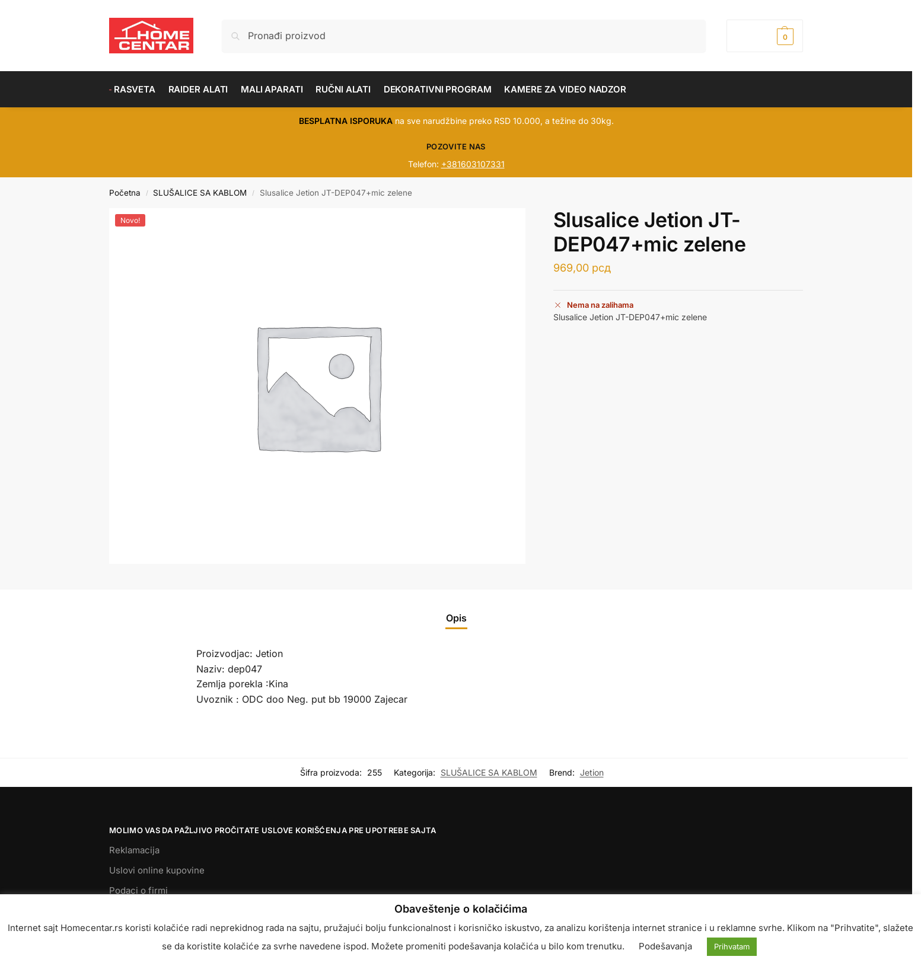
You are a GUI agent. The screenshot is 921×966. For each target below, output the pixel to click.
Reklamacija (134, 850)
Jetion (592, 772)
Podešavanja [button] (665, 946)
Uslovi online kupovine (157, 870)
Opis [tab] (456, 618)
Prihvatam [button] (732, 946)
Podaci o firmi (138, 890)
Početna (125, 192)
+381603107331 (473, 164)
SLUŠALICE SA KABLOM (200, 192)
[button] (764, 36)
